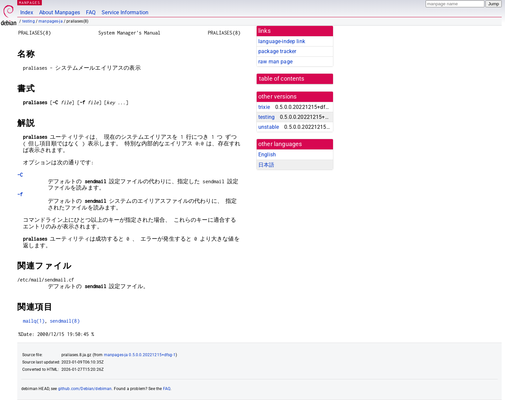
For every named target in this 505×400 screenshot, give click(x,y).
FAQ (91, 12)
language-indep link (281, 41)
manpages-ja (51, 21)
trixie (264, 107)
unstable (268, 127)
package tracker (277, 51)
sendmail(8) (65, 321)
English (267, 154)
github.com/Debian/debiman (85, 388)
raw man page (275, 61)
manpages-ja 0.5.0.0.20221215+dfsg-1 (140, 355)
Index (26, 12)
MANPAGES (29, 2)
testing (28, 21)
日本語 (266, 165)
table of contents (281, 78)
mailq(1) (33, 321)
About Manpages (59, 12)
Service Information (125, 12)
